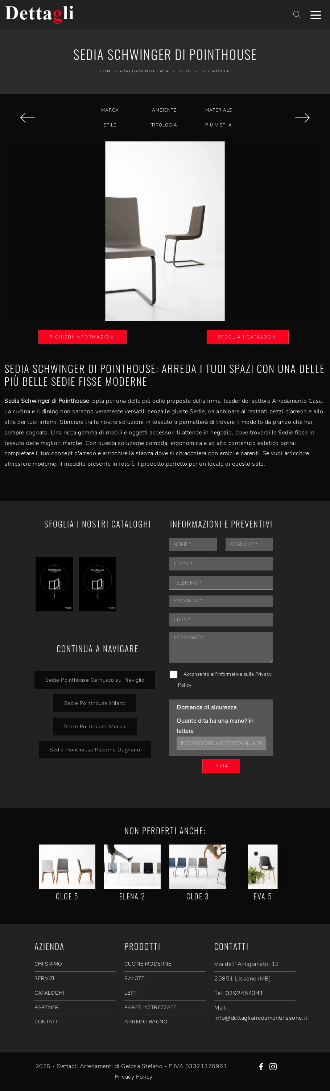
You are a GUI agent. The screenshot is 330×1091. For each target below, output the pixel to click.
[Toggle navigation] (316, 14)
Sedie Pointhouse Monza (95, 726)
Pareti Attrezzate (150, 1007)
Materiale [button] (218, 110)
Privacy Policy (134, 1077)
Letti (131, 993)
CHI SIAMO (48, 963)
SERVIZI (44, 978)
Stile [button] (110, 125)
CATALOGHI (49, 993)
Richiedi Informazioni (82, 337)
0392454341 (245, 993)
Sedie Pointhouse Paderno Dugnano (95, 749)
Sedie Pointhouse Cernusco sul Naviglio (94, 679)
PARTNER (46, 1007)
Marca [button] (110, 110)
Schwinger (216, 71)
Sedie (185, 71)
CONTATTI (46, 1021)
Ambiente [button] (164, 110)
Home (107, 71)
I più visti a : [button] (218, 125)
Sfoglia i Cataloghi (247, 337)
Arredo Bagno (146, 1021)
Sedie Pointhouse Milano (95, 703)
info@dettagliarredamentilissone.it (260, 1018)
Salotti (135, 978)
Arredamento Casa (144, 71)
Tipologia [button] (164, 125)
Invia (221, 766)
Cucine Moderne (147, 963)
